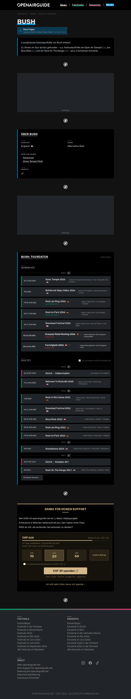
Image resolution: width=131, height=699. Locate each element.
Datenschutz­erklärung (28, 674)
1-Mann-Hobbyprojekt (65, 518)
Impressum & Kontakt (28, 677)
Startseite (22, 14)
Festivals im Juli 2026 (28, 642)
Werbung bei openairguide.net (32, 671)
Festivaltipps (23, 623)
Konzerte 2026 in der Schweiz (82, 646)
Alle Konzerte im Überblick (80, 649)
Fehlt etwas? (106, 257)
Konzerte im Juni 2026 (79, 639)
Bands (33, 14)
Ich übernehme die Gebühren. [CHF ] (45, 564)
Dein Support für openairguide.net (34, 667)
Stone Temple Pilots (33, 161)
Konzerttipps (73, 623)
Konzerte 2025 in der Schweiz (82, 642)
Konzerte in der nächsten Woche (83, 633)
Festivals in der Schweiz (29, 626)
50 (76, 555)
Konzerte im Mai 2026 (78, 636)
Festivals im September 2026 (32, 646)
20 (54, 555)
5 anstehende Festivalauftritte (36, 42)
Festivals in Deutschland (29, 629)
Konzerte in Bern (75, 629)
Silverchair (28, 158)
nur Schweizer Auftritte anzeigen (95, 360)
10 (31, 555)
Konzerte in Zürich (76, 626)
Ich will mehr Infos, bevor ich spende (64, 584)
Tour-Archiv (41, 47)
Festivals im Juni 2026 (28, 639)
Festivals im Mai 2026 (28, 636)
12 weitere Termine (32, 478)
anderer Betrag (99, 555)
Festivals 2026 (24, 633)
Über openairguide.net (28, 664)
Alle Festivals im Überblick (30, 649)
